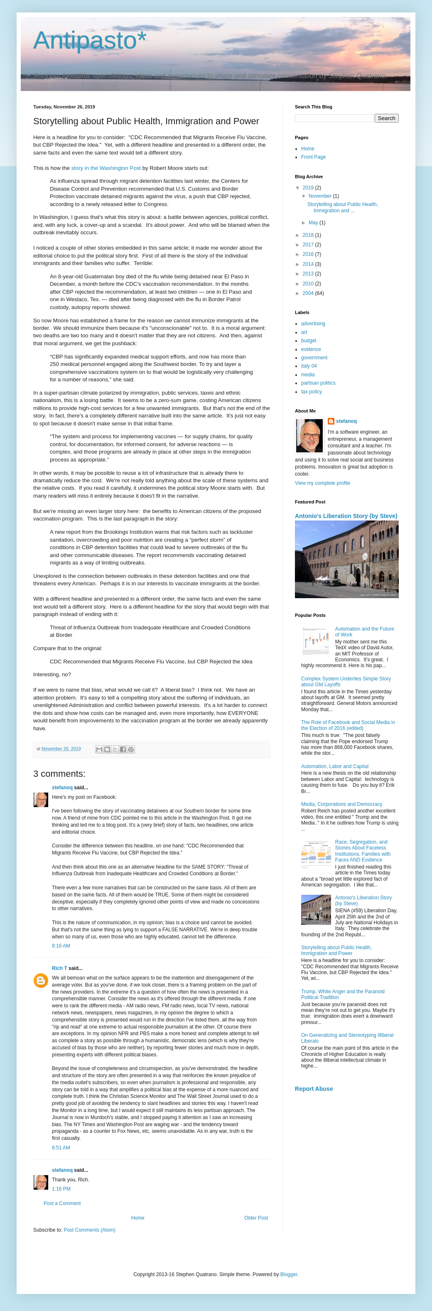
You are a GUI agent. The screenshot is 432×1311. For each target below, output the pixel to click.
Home (138, 1218)
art (304, 332)
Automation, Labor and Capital (334, 766)
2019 (309, 188)
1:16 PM (61, 1189)
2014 (309, 264)
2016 (309, 254)
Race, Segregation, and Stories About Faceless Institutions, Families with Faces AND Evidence (362, 851)
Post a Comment (62, 1203)
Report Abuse (314, 1088)
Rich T (59, 968)
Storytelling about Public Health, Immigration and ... (342, 207)
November (321, 196)
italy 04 (309, 366)
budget (309, 341)
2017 (309, 245)
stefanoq (62, 788)
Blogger (288, 1274)
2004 (309, 293)
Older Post (256, 1218)
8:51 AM (61, 1148)
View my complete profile (322, 483)
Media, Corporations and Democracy (341, 804)
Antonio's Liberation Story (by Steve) (346, 516)
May (314, 223)
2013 (309, 274)
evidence (311, 349)
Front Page (313, 157)
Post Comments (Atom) (89, 1230)
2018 (309, 235)
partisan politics (318, 383)
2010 (309, 284)
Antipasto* (90, 40)
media (308, 375)
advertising (313, 324)
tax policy (311, 392)
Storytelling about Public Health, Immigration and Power (336, 950)
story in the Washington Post (106, 168)
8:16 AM (61, 946)
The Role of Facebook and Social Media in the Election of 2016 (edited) (348, 725)
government (314, 358)
